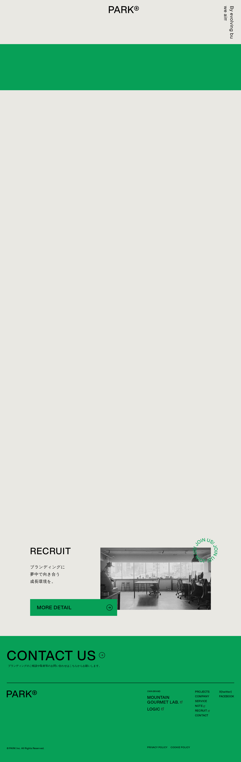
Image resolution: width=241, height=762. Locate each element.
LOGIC (153, 709)
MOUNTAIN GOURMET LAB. (163, 700)
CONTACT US (51, 655)
